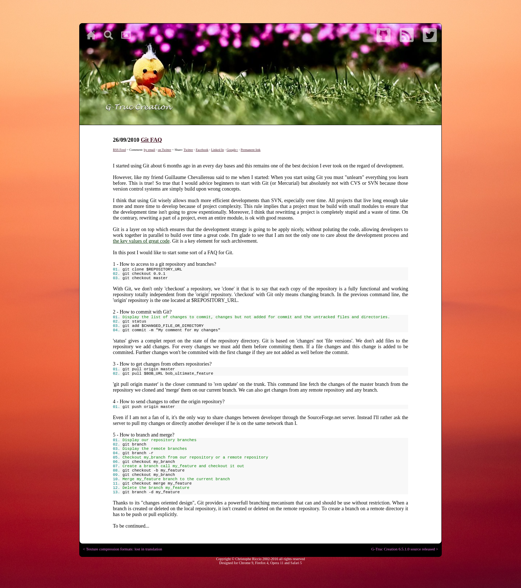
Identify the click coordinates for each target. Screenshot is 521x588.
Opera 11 (277, 563)
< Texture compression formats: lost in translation (122, 549)
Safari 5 (296, 563)
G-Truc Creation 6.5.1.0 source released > (404, 549)
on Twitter (164, 150)
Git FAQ (151, 140)
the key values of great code (141, 241)
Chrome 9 (246, 563)
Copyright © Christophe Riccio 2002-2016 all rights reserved (260, 559)
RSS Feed (119, 150)
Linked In (217, 150)
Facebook (202, 150)
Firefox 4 (261, 563)
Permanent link (250, 150)
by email (149, 150)
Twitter (188, 150)
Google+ (232, 150)
